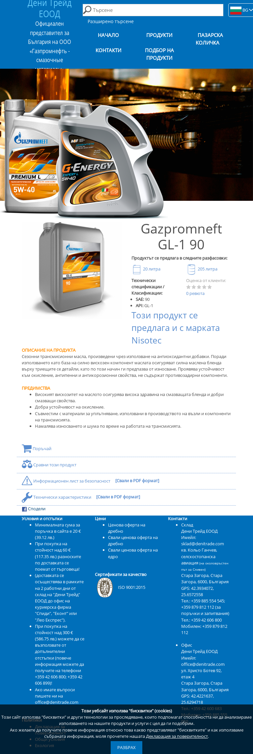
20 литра (145, 269)
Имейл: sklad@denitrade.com (202, 540)
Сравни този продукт (49, 465)
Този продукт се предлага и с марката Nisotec (175, 327)
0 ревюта (195, 293)
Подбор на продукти (159, 54)
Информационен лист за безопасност (66, 481)
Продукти (159, 35)
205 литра (201, 269)
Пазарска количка (209, 39)
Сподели (33, 509)
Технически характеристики (57, 497)
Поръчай (36, 448)
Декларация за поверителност (177, 736)
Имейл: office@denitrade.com (203, 661)
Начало (108, 35)
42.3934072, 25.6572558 (197, 591)
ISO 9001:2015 (120, 587)
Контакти (108, 50)
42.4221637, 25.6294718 (197, 699)
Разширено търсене (111, 21)
